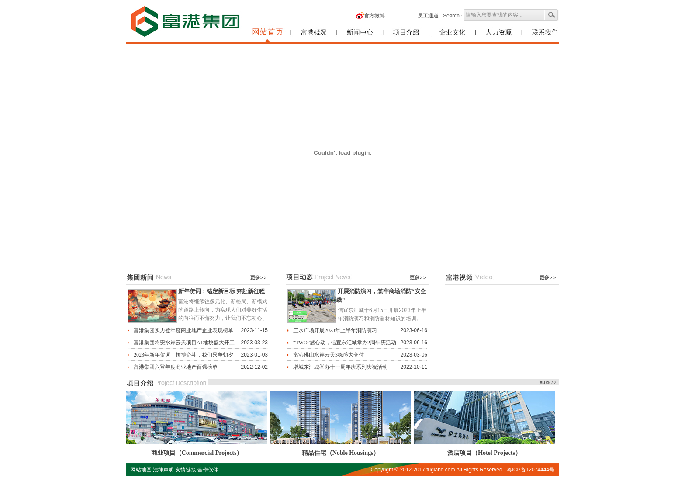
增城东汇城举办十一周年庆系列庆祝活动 (340, 367)
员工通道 (428, 16)
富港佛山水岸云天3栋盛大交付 (328, 355)
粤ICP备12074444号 (530, 470)
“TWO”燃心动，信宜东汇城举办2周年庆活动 (344, 343)
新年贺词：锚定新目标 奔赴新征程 (221, 291)
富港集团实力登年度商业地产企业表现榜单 (183, 330)
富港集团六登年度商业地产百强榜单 (176, 367)
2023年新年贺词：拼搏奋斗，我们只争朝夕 (183, 355)
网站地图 (141, 470)
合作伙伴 (207, 470)
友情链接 (185, 470)
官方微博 (374, 16)
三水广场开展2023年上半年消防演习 (335, 330)
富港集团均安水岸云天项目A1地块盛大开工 (184, 343)
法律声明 (163, 470)
